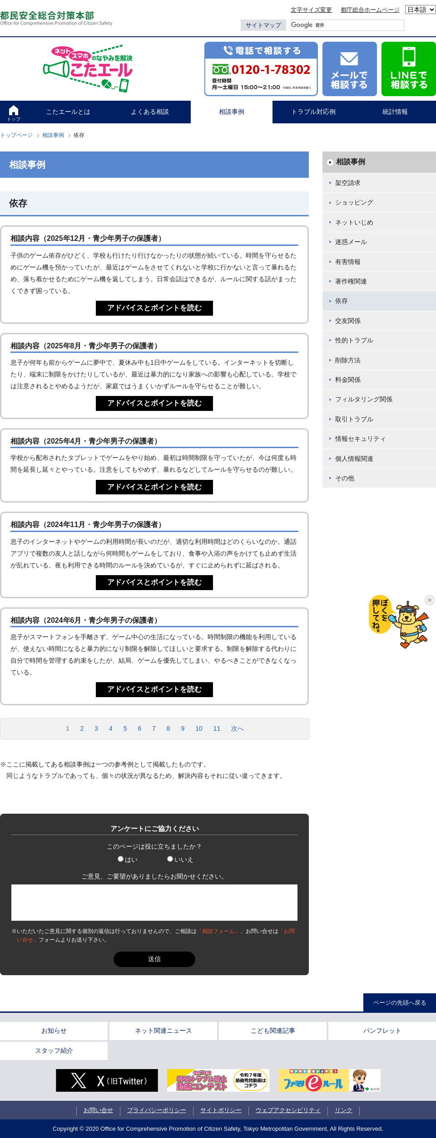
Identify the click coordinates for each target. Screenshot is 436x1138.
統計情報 (395, 111)
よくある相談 (150, 111)
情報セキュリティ (360, 438)
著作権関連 (351, 281)
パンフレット (382, 1030)
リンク (343, 1110)
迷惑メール (351, 241)
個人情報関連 (354, 458)
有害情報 (348, 261)
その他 (344, 478)
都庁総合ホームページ (370, 9)
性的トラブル (354, 340)
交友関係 (348, 320)
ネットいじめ (354, 222)
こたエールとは (68, 111)
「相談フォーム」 (218, 931)
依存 (341, 300)
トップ (13, 119)
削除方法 (348, 360)
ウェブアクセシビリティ (288, 1110)
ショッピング (354, 202)
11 (217, 728)
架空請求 (348, 182)
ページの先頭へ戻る (399, 1002)
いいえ (180, 859)
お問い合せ (98, 1110)
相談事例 (231, 111)
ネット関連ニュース (163, 1030)
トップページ (16, 135)
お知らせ (54, 1030)
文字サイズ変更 (311, 9)
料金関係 (348, 379)
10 (199, 728)
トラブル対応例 (313, 111)
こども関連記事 (273, 1030)
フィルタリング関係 (363, 399)
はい (128, 859)
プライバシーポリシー (156, 1110)
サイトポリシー (221, 1110)
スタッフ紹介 (54, 1050)
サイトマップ (263, 25)
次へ (237, 728)
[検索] (347, 25)
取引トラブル (354, 419)
